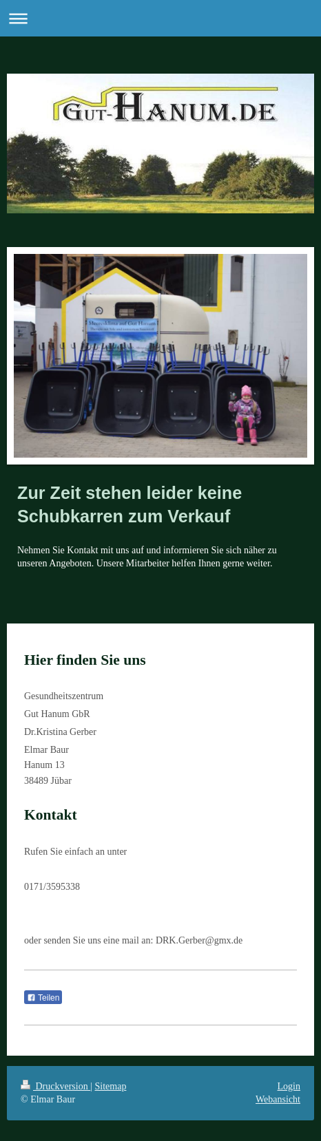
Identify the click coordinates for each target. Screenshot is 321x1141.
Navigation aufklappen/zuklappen (160, 18)
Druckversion (55, 1086)
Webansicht (278, 1099)
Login (289, 1086)
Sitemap (111, 1086)
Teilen (43, 998)
